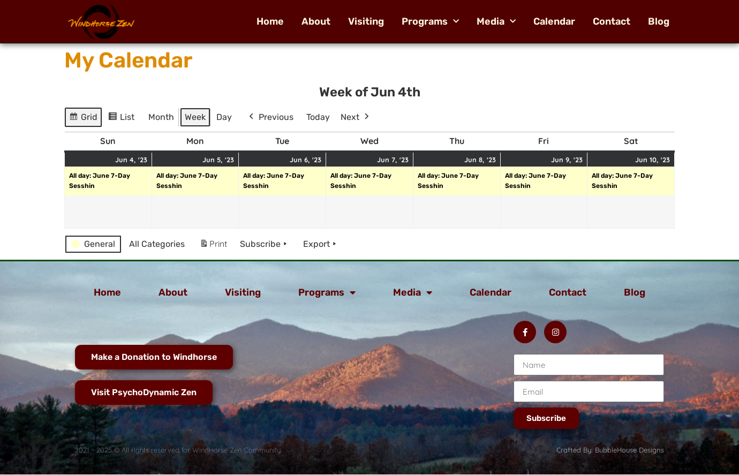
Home (270, 21)
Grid (84, 118)
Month (161, 117)
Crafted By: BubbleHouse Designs (610, 450)
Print (213, 246)
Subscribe (264, 244)
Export (320, 244)
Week (195, 117)
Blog (658, 21)
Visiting (366, 21)
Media (496, 21)
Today (318, 117)
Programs (430, 21)
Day (224, 117)
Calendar (554, 21)
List (123, 118)
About (315, 21)
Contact (611, 21)
